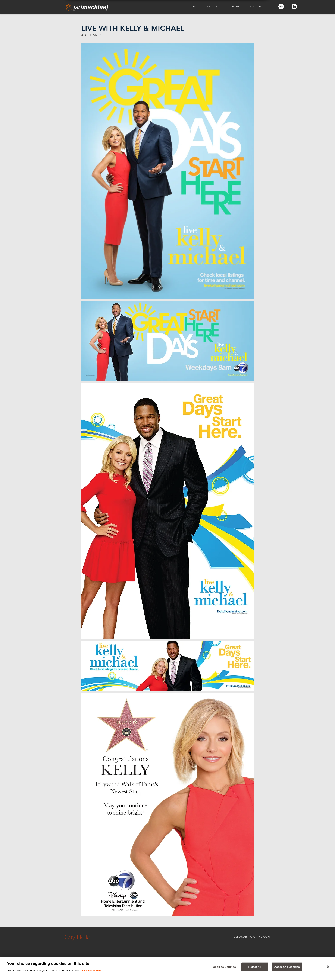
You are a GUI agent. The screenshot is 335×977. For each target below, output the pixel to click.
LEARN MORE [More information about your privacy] (91, 972)
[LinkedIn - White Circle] (294, 6)
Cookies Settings (224, 968)
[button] (194, 6)
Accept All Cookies (287, 968)
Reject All (254, 968)
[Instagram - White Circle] (281, 6)
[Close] (328, 968)
